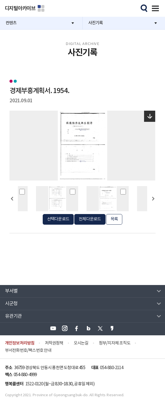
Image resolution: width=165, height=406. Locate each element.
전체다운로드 (90, 219)
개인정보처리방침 (20, 343)
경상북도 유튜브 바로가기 (53, 328)
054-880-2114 (111, 367)
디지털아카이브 (20, 8)
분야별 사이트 (41, 8)
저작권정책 (54, 343)
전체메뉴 (154, 7)
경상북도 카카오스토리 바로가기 (112, 328)
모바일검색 (143, 7)
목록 (114, 219)
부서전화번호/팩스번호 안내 (28, 350)
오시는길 (81, 343)
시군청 (11, 304)
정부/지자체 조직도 (114, 343)
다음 (153, 208)
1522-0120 (34, 384)
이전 (11, 208)
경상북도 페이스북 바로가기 (76, 328)
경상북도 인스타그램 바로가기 (64, 328)
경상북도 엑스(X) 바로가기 (100, 328)
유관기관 (13, 316)
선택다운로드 (58, 219)
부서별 (11, 291)
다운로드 (149, 116)
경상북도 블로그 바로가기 (88, 328)
